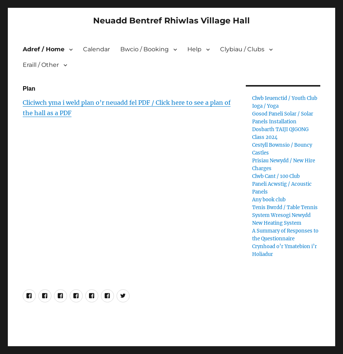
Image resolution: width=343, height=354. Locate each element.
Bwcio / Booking (144, 49)
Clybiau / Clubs (242, 49)
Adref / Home (43, 49)
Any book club (269, 200)
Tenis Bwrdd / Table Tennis (285, 207)
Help (194, 49)
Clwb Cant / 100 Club (276, 176)
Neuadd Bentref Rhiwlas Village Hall (171, 21)
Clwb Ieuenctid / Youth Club (284, 98)
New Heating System (276, 223)
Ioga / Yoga (265, 106)
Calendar (96, 49)
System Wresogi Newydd (281, 215)
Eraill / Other (41, 64)
